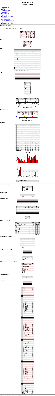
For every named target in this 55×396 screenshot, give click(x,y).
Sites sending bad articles (5, 13)
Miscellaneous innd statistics (6, 14)
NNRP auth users (4, 17)
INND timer (3, 8)
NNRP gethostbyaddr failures (6, 19)
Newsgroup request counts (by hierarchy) (7, 22)
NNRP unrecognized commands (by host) (8, 20)
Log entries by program (5, 7)
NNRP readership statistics (5, 15)
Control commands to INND (6, 10)
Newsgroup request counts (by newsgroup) (8, 23)
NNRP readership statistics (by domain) (7, 16)
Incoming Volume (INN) (5, 11)
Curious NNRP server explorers (6, 18)
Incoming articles (4, 12)
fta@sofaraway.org (21, 395)
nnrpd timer (3, 9)
